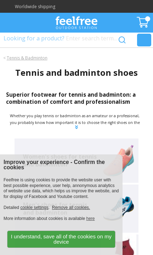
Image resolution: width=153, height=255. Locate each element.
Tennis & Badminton (27, 58)
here (90, 218)
